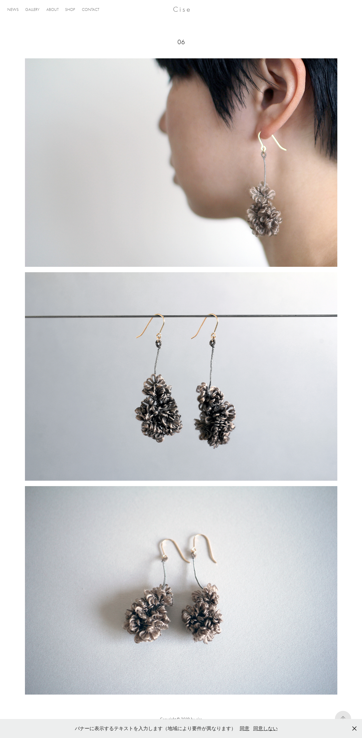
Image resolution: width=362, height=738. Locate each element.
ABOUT (52, 9)
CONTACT (90, 9)
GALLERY (32, 9)
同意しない (265, 728)
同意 (244, 728)
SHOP (70, 9)
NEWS (13, 9)
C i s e (181, 9)
